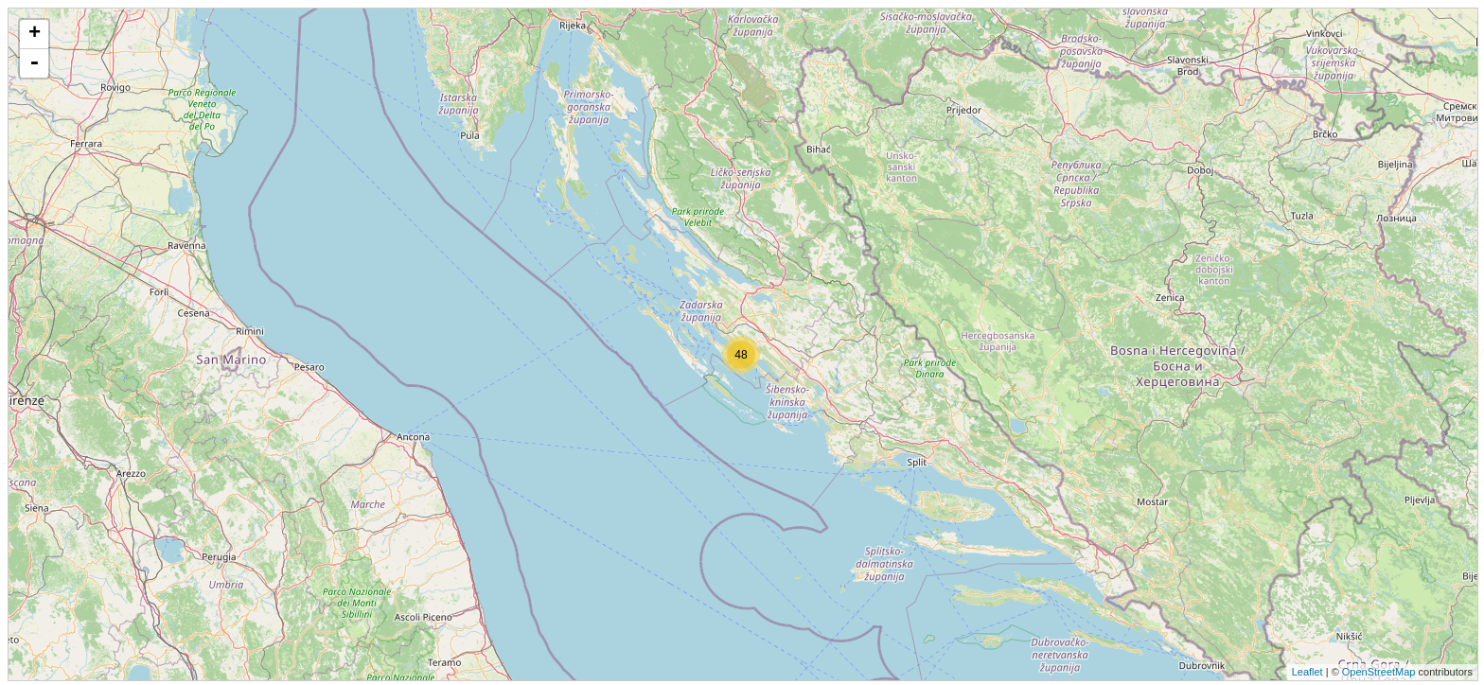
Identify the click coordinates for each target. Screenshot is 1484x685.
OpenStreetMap (1379, 671)
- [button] (34, 63)
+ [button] (34, 34)
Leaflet (1307, 671)
